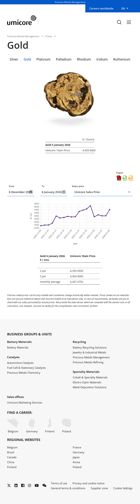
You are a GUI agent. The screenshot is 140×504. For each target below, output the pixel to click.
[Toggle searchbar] (119, 22)
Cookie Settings (123, 488)
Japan (76, 457)
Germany (32, 425)
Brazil (10, 452)
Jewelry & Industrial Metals (89, 352)
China (10, 462)
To (43, 186)
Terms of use (59, 483)
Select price (78, 186)
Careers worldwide (101, 8)
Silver (14, 59)
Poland (66, 425)
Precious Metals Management (23, 36)
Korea (76, 462)
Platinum (43, 59)
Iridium (102, 59)
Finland (49, 425)
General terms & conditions (68, 488)
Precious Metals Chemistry (23, 372)
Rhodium (84, 59)
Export (119, 172)
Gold (27, 59)
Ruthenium (121, 59)
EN (123, 8)
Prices (48, 36)
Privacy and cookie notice (88, 483)
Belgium (13, 425)
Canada (11, 457)
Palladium (63, 59)
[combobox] (100, 192)
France (77, 447)
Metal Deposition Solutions (89, 387)
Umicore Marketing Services (24, 402)
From (11, 186)
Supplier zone (99, 488)
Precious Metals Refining (88, 362)
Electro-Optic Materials (87, 382)
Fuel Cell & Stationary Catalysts (26, 367)
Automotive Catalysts (20, 363)
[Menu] (129, 22)
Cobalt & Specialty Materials (90, 377)
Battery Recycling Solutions (90, 347)
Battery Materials (17, 347)
